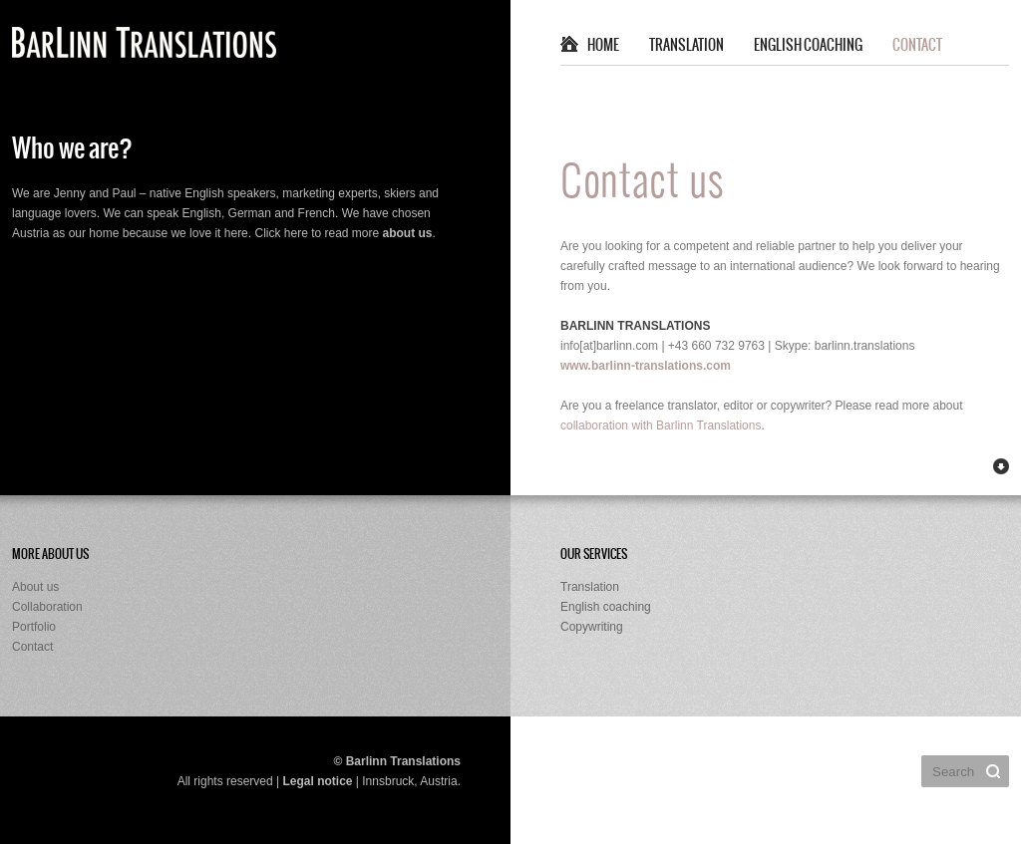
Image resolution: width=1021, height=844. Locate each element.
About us (35, 587)
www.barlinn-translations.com (645, 366)
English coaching (808, 46)
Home (603, 46)
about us (408, 233)
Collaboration (47, 607)
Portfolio (34, 627)
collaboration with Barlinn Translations (660, 425)
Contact (917, 46)
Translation (686, 46)
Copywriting (591, 627)
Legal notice (317, 781)
